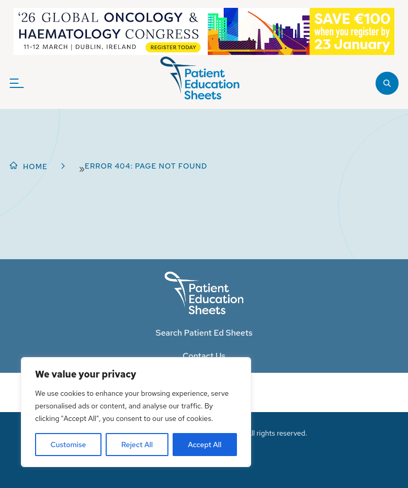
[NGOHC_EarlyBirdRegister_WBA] (204, 31)
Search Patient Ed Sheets (203, 332)
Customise (68, 444)
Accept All (204, 444)
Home (35, 166)
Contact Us (204, 355)
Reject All (137, 444)
